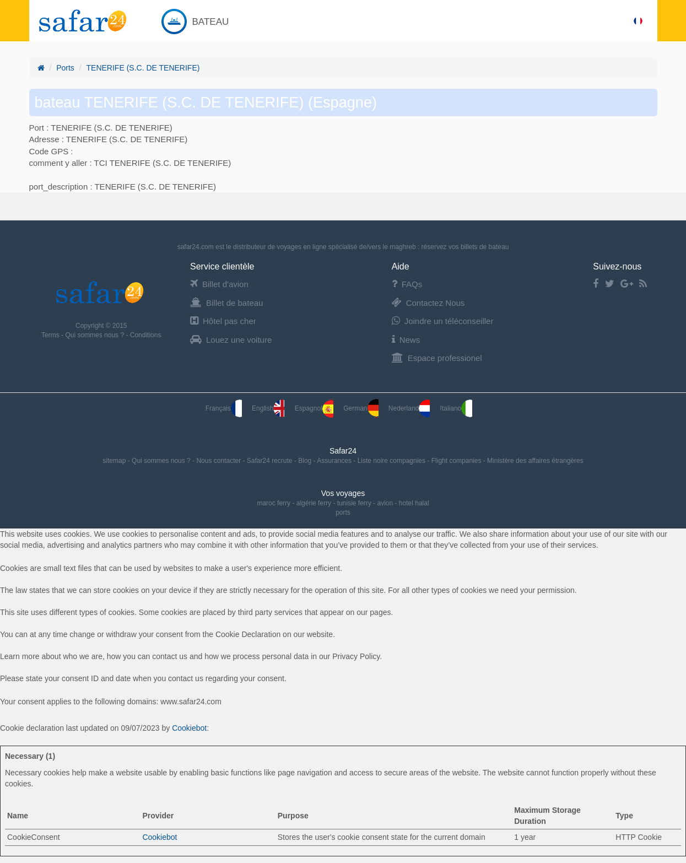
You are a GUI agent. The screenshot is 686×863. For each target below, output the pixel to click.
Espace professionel (437, 358)
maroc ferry (273, 503)
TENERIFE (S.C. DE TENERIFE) (143, 67)
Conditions (145, 335)
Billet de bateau (226, 303)
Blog (305, 461)
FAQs (407, 284)
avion (385, 503)
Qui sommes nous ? (95, 335)
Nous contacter (219, 461)
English (268, 408)
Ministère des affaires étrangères (535, 461)
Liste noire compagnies (393, 461)
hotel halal (414, 503)
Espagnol (314, 408)
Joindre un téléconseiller (443, 321)
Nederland (409, 408)
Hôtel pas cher (223, 321)
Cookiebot (189, 728)
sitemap (114, 461)
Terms (51, 335)
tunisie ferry (354, 503)
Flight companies (457, 461)
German (360, 408)
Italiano (456, 408)
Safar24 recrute (270, 461)
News (406, 339)
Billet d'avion (219, 284)
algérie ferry (313, 503)
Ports (65, 67)
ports (343, 512)
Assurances (335, 461)
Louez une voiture (231, 339)
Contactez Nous (428, 303)
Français (224, 408)
